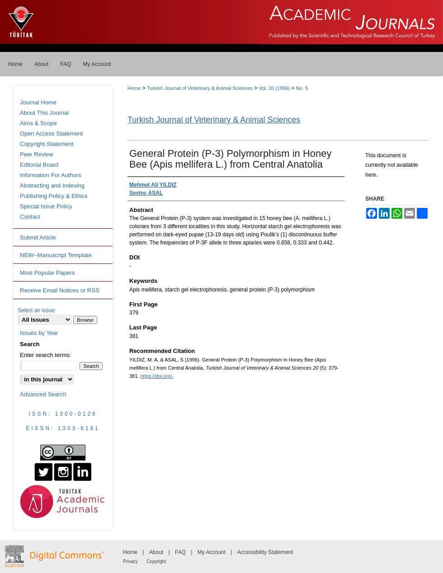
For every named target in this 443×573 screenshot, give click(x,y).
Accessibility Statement (265, 552)
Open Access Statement (51, 133)
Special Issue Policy (46, 206)
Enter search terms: (45, 355)
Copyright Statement (47, 144)
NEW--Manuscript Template (55, 255)
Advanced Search (43, 394)
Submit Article (38, 237)
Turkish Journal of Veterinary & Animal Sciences (200, 88)
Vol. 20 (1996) (274, 88)
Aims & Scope (38, 123)
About (156, 552)
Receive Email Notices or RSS (59, 290)
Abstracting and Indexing (52, 185)
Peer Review (36, 154)
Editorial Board (39, 164)
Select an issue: (37, 310)
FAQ (180, 552)
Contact (30, 216)
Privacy (130, 561)
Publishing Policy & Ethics (54, 196)
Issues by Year (39, 332)
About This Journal (44, 112)
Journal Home (38, 102)
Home (134, 88)
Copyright (156, 561)
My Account (212, 552)
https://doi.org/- (156, 376)
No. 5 (302, 88)
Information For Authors (50, 175)
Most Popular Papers (47, 272)
